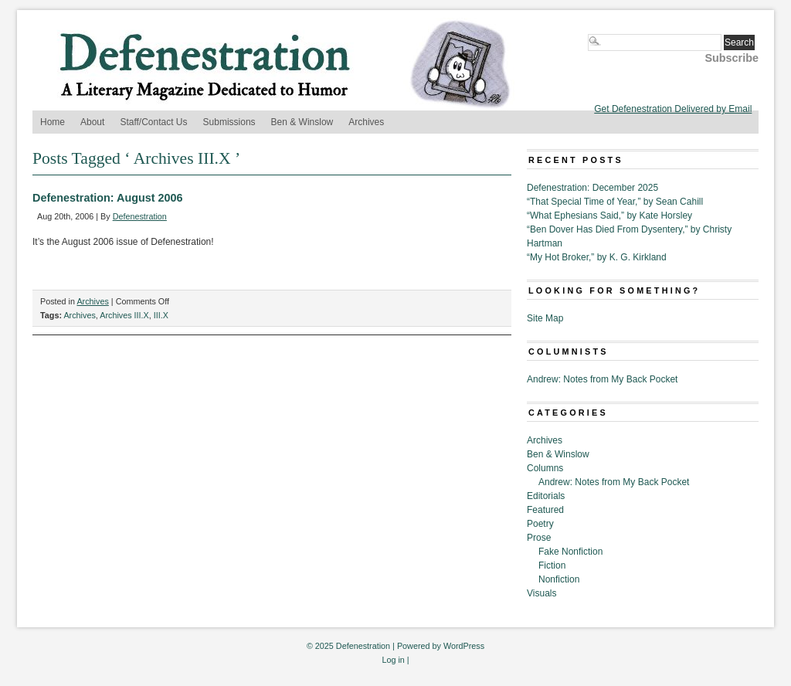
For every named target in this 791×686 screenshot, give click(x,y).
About (92, 122)
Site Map (545, 318)
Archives (366, 122)
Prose (539, 537)
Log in (393, 659)
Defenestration (140, 216)
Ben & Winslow (302, 122)
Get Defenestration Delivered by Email (673, 109)
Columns (545, 468)
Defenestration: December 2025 (592, 187)
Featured (545, 509)
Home (52, 122)
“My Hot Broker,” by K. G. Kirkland (597, 257)
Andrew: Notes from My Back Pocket (602, 379)
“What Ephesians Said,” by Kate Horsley (609, 215)
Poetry (540, 523)
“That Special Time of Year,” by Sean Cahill (615, 201)
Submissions (229, 122)
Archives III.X (124, 315)
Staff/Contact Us (153, 122)
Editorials (546, 496)
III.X (161, 315)
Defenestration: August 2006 (107, 198)
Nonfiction (558, 579)
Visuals (541, 593)
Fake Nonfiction (570, 551)
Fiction (551, 565)
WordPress (463, 645)
